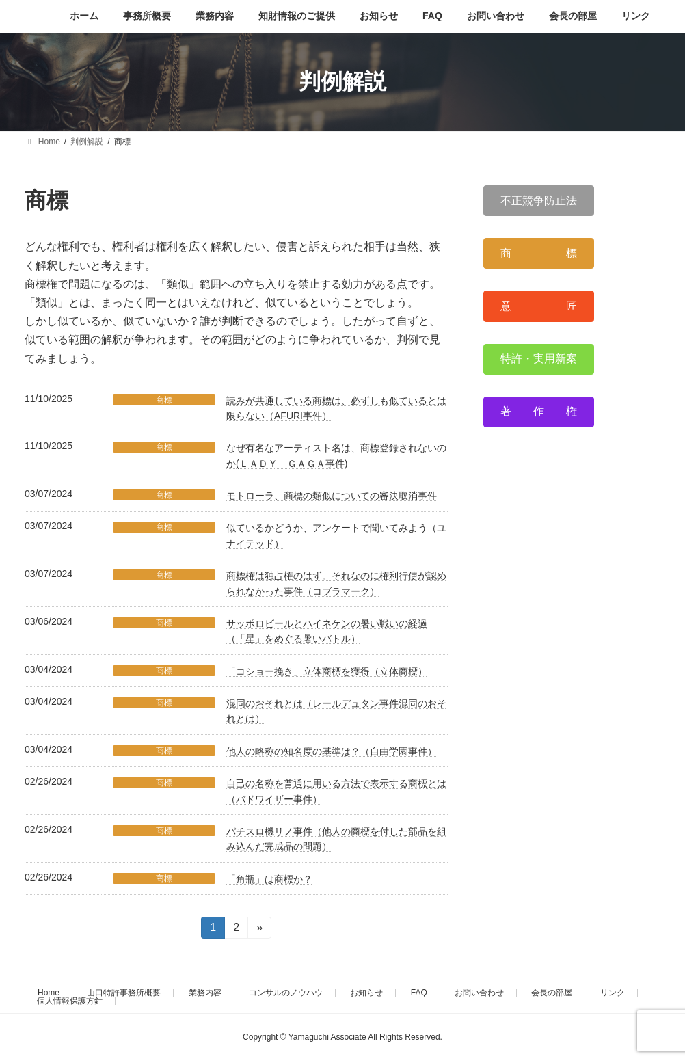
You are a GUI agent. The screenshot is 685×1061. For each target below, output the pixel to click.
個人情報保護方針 (70, 1001)
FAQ (419, 992)
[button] (538, 200)
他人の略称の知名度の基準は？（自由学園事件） (331, 751)
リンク (612, 992)
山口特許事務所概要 (124, 992)
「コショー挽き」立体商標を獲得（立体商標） (326, 671)
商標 (164, 400)
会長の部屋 (551, 992)
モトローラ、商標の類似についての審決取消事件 (331, 495)
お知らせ (366, 992)
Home (48, 992)
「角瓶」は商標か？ (269, 879)
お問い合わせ (479, 992)
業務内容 (205, 992)
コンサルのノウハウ (286, 992)
